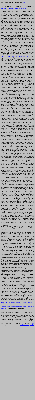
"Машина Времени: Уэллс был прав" (13, 8)
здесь (23, 2)
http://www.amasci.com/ (22, 56)
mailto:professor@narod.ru (27, 325)
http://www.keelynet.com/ (7, 56)
